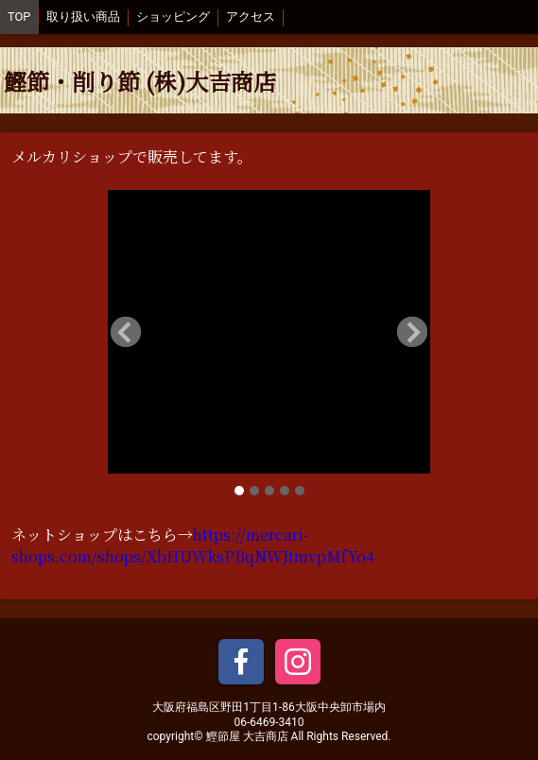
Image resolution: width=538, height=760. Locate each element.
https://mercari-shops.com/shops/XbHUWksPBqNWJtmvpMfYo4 (192, 545)
